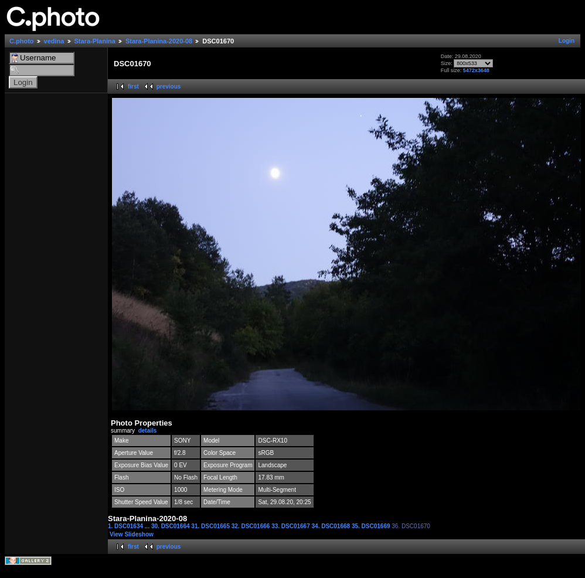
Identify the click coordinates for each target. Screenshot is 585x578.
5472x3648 (476, 70)
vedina (54, 41)
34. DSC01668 (332, 526)
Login (566, 41)
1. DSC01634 (126, 526)
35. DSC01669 (372, 526)
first (133, 86)
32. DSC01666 (251, 526)
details (147, 430)
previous (169, 86)
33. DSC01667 (291, 526)
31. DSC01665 (211, 526)
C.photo (21, 41)
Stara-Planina (94, 41)
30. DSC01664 (171, 526)
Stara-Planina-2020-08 (158, 41)
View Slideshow (132, 534)
